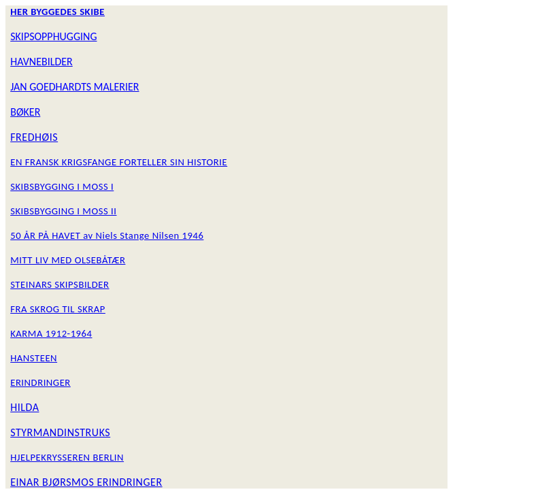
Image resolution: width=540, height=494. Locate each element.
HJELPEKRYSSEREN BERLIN (67, 457)
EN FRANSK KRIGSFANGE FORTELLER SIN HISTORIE (118, 162)
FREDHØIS (34, 137)
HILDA (24, 407)
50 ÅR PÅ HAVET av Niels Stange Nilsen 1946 (106, 235)
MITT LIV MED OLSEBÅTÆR (67, 260)
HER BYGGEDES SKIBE (57, 11)
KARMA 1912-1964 (51, 333)
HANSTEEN (33, 358)
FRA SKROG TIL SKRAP (57, 309)
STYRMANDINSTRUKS (60, 432)
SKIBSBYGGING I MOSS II (63, 211)
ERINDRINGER (40, 382)
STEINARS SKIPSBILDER (59, 284)
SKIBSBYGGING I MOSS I (62, 186)
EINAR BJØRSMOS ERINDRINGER (86, 482)
